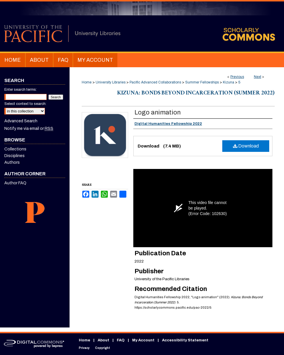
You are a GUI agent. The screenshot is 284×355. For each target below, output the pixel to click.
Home (87, 82)
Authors (12, 162)
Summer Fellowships (202, 82)
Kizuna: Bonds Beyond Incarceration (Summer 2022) (196, 93)
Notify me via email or (28, 128)
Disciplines (14, 156)
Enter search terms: (20, 90)
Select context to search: (25, 104)
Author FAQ (15, 183)
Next (257, 77)
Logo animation (157, 112)
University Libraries (110, 82)
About (103, 340)
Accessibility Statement (185, 340)
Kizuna (228, 82)
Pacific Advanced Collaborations (155, 82)
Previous (237, 77)
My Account (143, 340)
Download (246, 145)
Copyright (102, 347)
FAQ (121, 340)
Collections (15, 149)
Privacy (84, 347)
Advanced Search (20, 121)
